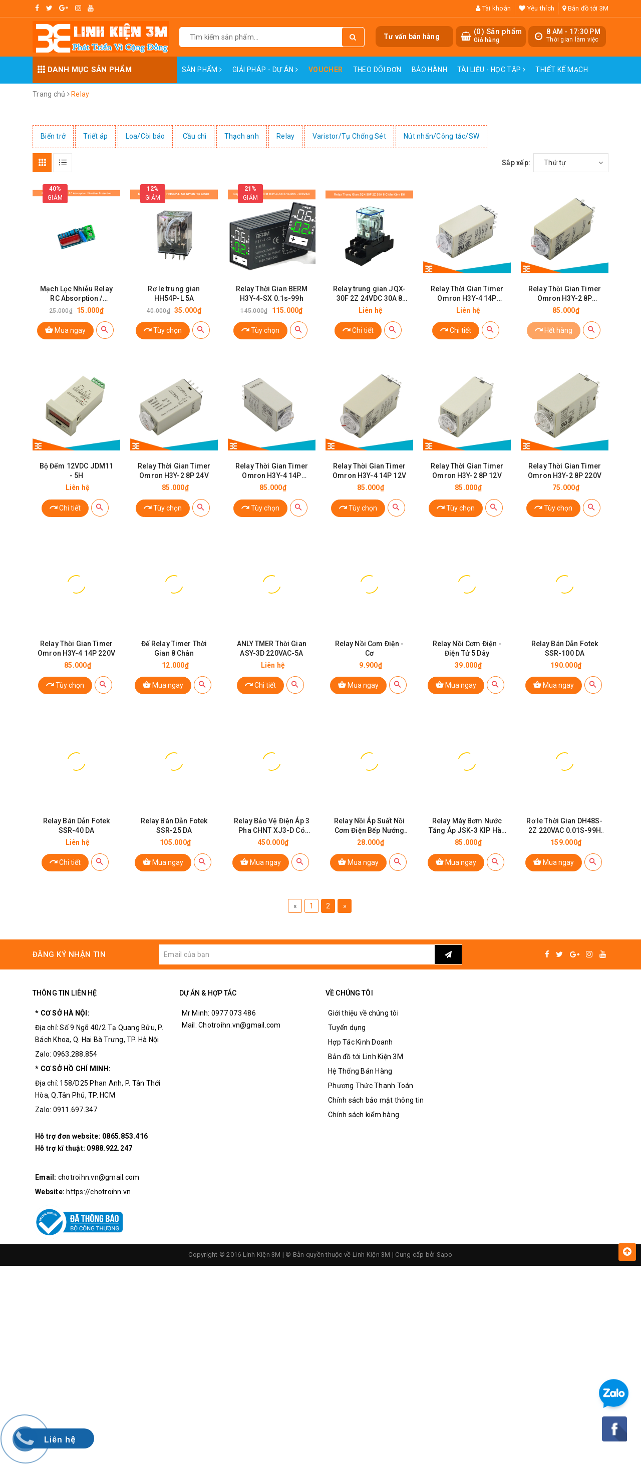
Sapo (445, 1254)
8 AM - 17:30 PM (573, 32)
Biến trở (53, 136)
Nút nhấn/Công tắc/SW (441, 136)
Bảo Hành (429, 70)
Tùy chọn (163, 329)
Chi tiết (358, 329)
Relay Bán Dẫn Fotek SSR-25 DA (174, 825)
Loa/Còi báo (145, 136)
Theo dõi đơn (377, 70)
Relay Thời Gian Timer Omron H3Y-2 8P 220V (564, 470)
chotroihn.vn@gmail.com (99, 1177)
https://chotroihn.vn (98, 1192)
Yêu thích (536, 8)
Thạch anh (241, 136)
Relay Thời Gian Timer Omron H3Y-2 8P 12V (467, 470)
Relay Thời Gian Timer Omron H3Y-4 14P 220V (76, 648)
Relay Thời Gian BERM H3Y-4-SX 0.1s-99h (272, 293)
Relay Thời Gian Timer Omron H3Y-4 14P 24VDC (271, 471)
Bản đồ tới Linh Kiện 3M (365, 1057)
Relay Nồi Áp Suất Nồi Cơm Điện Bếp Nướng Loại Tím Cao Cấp (369, 826)
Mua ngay (65, 329)
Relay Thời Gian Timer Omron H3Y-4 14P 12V (369, 470)
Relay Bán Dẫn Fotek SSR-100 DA (564, 648)
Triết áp (95, 136)
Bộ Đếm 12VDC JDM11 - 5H (77, 470)
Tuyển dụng (347, 1028)
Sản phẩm (202, 70)
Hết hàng (553, 329)
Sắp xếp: (516, 163)
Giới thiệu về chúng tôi (363, 1013)
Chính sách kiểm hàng (363, 1115)
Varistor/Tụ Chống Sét (349, 136)
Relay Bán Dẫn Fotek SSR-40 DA (76, 825)
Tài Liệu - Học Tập (491, 70)
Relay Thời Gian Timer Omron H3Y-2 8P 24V (174, 470)
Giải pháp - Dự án (265, 70)
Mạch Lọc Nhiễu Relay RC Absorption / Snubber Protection (76, 294)
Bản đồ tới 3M (585, 8)
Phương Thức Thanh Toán (371, 1086)
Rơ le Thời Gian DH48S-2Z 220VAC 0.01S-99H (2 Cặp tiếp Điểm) (564, 826)
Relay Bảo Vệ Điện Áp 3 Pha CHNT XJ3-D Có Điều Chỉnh (271, 826)
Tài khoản (493, 8)
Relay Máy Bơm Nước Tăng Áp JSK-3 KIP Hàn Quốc (467, 826)
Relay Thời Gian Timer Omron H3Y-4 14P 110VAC (467, 294)
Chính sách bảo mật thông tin (376, 1100)
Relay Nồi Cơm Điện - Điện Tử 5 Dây (467, 648)
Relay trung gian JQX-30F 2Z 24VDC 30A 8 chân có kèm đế (369, 294)
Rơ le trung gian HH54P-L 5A (174, 293)
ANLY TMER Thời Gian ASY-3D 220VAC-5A (271, 648)
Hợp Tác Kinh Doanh (360, 1042)
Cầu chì (195, 136)
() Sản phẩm (498, 36)
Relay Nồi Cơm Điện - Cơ (369, 648)
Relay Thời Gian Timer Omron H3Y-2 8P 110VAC (564, 294)
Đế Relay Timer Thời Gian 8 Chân (174, 648)
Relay (285, 136)
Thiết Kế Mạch (561, 70)
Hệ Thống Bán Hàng (360, 1071)
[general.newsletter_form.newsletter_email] (296, 954)
